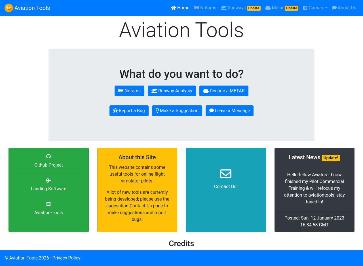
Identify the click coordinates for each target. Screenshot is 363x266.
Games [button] (313, 7)
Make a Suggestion (177, 110)
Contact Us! (226, 186)
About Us (344, 7)
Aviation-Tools (48, 212)
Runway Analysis (171, 90)
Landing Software (48, 188)
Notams (205, 7)
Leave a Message (229, 110)
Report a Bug (129, 110)
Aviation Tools (27, 8)
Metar (282, 8)
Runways (241, 8)
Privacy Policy (66, 258)
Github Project (48, 165)
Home (180, 7)
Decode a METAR (224, 90)
